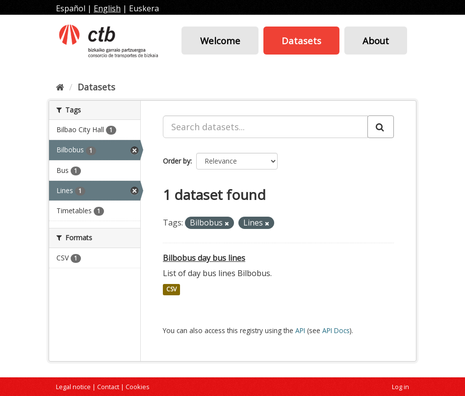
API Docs (336, 330)
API (300, 330)
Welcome (220, 40)
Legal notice (73, 386)
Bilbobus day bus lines (204, 258)
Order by (176, 161)
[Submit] (380, 126)
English (107, 8)
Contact (108, 386)
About (375, 40)
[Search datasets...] (265, 126)
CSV (171, 289)
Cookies (138, 386)
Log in (400, 386)
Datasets (301, 40)
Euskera (144, 8)
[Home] (60, 87)
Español (70, 8)
